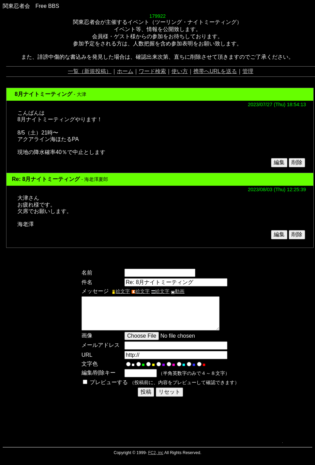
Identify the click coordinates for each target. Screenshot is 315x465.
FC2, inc (155, 452)
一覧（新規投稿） (89, 71)
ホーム (125, 71)
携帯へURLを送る (215, 71)
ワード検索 (152, 71)
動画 (177, 291)
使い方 (179, 71)
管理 (247, 71)
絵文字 (120, 291)
